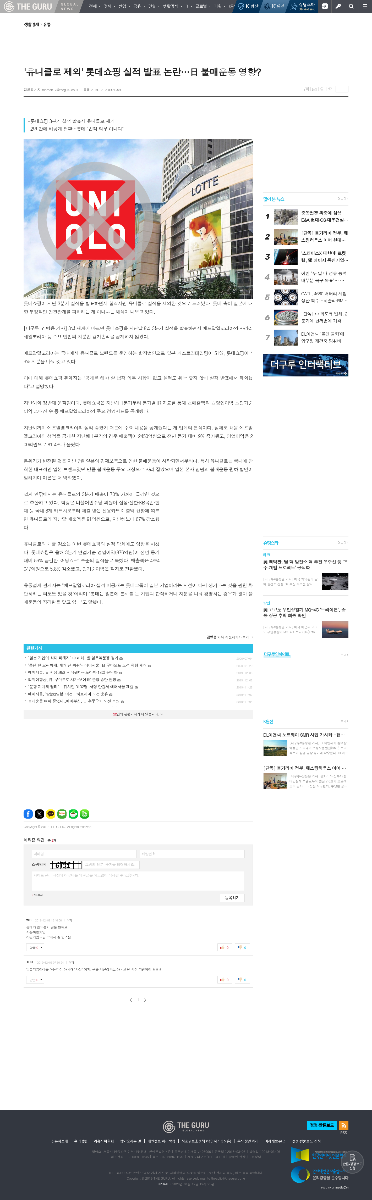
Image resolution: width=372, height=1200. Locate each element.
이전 (131, 1000)
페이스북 (28, 814)
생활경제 (31, 24)
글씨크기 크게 (339, 89)
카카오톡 (50, 814)
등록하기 (232, 897)
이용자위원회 (104, 1141)
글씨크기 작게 (345, 89)
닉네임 (39, 853)
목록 (306, 89)
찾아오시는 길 (130, 1141)
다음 (145, 1000)
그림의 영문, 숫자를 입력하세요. (110, 864)
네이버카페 (73, 814)
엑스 (39, 814)
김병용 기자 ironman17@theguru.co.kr (51, 89)
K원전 (268, 721)
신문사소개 (59, 1141)
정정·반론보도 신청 (306, 1141)
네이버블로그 (62, 814)
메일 (314, 89)
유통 (47, 24)
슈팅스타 (270, 543)
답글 (34, 947)
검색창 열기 (351, 6)
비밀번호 (148, 853)
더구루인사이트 (276, 654)
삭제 (69, 920)
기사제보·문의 (275, 1141)
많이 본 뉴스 (273, 199)
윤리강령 (80, 1141)
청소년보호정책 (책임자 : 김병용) (206, 1141)
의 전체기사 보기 (228, 637)
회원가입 (324, 6)
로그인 (338, 6)
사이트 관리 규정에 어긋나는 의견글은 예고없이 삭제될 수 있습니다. (86, 875)
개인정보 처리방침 (161, 1141)
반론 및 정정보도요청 (352, 1162)
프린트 (322, 89)
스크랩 (330, 89)
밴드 (84, 814)
